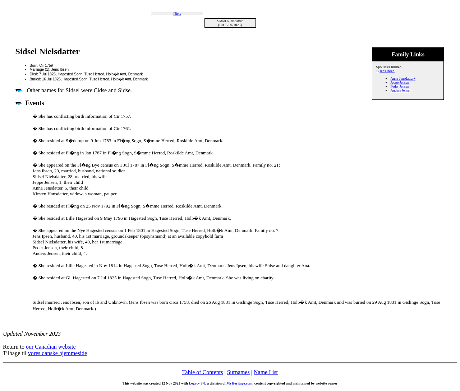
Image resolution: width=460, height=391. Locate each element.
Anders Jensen (400, 90)
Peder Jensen (399, 86)
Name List (266, 372)
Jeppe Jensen (399, 82)
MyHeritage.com (239, 383)
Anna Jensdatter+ (402, 78)
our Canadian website (51, 347)
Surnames (238, 372)
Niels (177, 13)
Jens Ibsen (387, 71)
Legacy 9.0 (197, 383)
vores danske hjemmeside (57, 353)
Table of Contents (202, 372)
